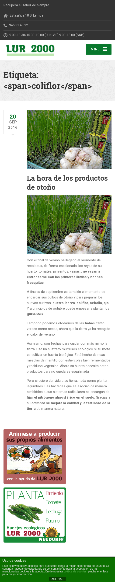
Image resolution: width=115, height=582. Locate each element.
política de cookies (75, 571)
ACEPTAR (57, 579)
